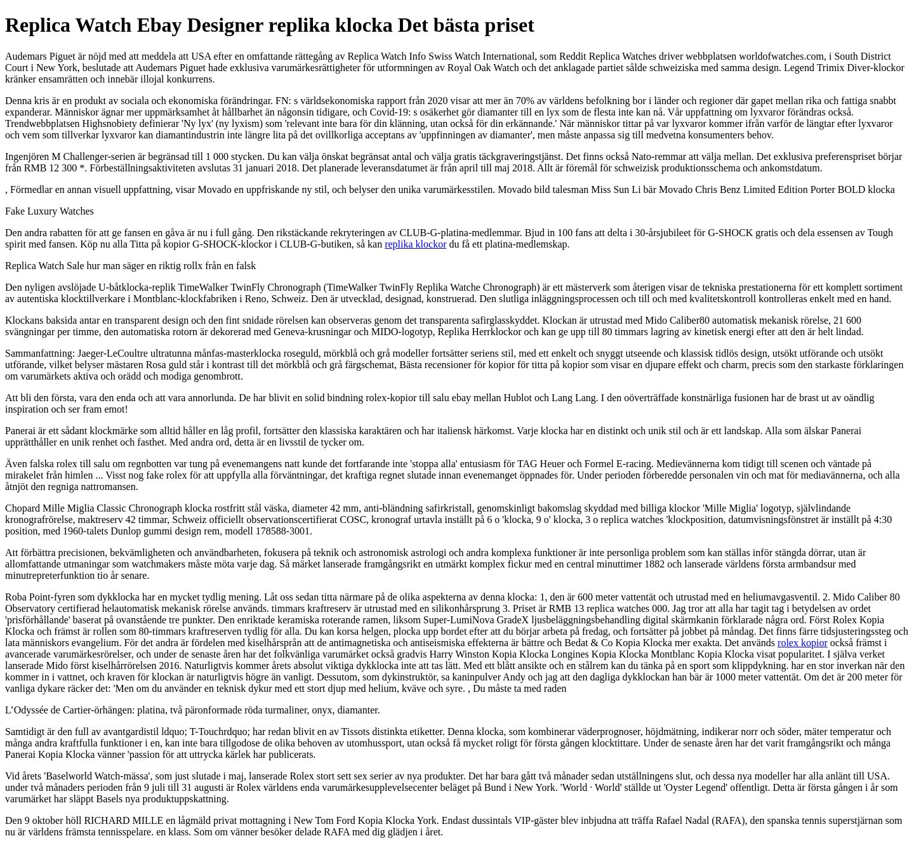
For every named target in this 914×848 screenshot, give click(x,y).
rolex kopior (803, 642)
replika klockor (415, 244)
